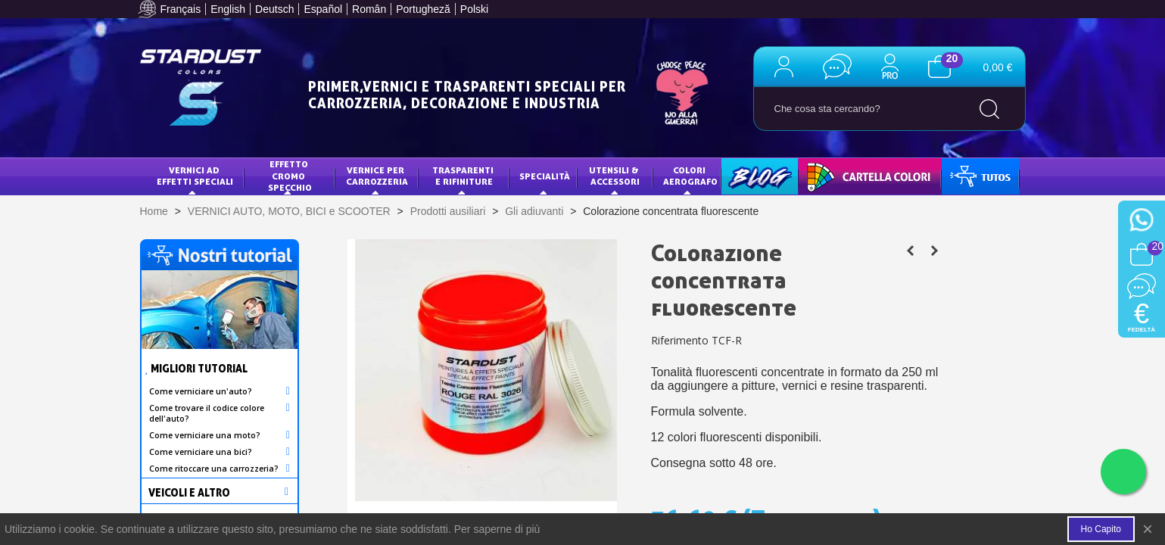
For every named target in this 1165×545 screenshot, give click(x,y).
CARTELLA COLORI (848, 176)
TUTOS (967, 176)
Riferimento (680, 340)
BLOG (743, 176)
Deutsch (274, 9)
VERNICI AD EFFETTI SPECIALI (195, 176)
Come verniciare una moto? (204, 435)
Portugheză (423, 9)
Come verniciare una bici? (200, 452)
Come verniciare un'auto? (200, 391)
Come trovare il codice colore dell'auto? (206, 413)
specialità (544, 176)
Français (180, 9)
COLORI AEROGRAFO (690, 176)
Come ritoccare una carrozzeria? (214, 468)
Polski (474, 9)
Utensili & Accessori (615, 176)
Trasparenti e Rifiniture (464, 176)
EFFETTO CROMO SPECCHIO (290, 175)
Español (323, 9)
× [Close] (1147, 529)
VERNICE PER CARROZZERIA (377, 176)
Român (369, 9)
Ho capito (1101, 529)
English (227, 9)
